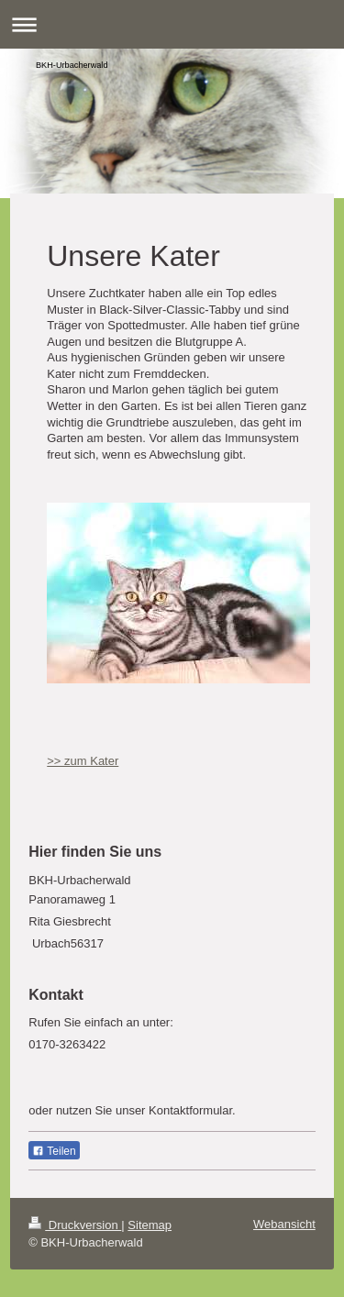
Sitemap (150, 1225)
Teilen (53, 1151)
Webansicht (284, 1224)
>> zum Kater (82, 761)
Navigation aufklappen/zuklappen (172, 24)
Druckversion (74, 1225)
